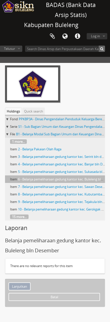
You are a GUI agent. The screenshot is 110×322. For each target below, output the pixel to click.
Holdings (13, 111)
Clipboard (52, 36)
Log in (95, 36)
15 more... (19, 216)
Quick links (77, 36)
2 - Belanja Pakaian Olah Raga (39, 149)
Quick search (33, 111)
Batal (54, 297)
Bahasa (65, 36)
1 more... (18, 141)
